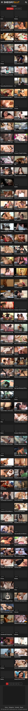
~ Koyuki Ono (4, 298)
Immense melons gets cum (7, 97)
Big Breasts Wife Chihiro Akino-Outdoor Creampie (20, 545)
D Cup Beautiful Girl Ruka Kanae (7, 522)
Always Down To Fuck (19, 679)
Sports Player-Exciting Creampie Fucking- (20, 410)
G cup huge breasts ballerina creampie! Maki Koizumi (7, 343)
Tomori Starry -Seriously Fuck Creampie (7, 410)
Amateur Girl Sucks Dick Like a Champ (20, 309)
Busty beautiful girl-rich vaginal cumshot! (20, 119)
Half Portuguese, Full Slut (7, 74)
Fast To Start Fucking (19, 556)
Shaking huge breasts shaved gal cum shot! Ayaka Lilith (7, 645)
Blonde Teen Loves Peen (6, 600)
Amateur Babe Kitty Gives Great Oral (20, 433)
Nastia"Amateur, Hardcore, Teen (20, 242)
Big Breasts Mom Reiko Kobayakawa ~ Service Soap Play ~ (7, 466)
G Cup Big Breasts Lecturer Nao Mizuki (7, 365)
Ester (2, 18)
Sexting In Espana (18, 231)
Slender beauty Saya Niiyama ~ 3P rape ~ (7, 354)
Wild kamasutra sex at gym (7, 388)
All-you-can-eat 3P (5, 377)
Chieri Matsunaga (18, 500)
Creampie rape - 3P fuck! (20, 489)
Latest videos (18, 8)
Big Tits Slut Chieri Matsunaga (20, 41)
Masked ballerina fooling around (20, 377)
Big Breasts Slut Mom (6, 130)
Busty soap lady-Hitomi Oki (20, 321)
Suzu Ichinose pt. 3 (19, 63)
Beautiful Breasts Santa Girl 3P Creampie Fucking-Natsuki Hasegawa (7, 242)
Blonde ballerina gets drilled (7, 198)
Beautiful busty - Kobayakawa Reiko (20, 52)
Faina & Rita (3, 489)
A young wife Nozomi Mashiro (7, 41)
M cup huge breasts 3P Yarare (7, 209)
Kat (1, 186)
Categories (11, 707)
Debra (2, 433)
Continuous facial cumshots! (20, 142)
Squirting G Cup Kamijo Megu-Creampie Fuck (20, 265)
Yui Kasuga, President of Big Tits (7, 500)
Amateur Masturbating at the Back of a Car (20, 444)
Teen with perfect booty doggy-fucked (7, 86)
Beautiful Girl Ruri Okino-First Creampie (20, 522)
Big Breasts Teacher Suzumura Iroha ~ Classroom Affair (20, 97)
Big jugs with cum (5, 220)
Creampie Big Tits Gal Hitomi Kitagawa (20, 365)
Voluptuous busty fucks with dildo (7, 253)
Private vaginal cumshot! (20, 209)
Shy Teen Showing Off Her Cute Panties (20, 388)
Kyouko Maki (17, 656)
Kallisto (16, 634)
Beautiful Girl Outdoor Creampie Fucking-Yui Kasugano (7, 153)
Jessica (16, 354)
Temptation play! (18, 287)
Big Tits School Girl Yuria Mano (7, 556)
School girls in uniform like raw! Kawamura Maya (7, 477)
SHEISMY (7, 2)
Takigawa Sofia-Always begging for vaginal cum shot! (7, 265)
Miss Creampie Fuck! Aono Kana (20, 343)
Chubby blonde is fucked (7, 108)
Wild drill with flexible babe (20, 645)
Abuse (21, 707)
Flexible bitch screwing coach (20, 332)
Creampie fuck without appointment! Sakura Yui (7, 332)
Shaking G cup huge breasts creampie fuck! (20, 600)
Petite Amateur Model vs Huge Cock (7, 231)
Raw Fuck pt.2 (17, 220)
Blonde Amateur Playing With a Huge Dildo (7, 52)
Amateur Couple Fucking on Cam (20, 153)
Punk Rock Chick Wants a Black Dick (7, 511)
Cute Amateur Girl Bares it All (20, 533)
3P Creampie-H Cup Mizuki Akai (7, 175)
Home (6, 707)
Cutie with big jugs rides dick (20, 466)
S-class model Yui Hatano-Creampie (7, 321)
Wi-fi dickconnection (19, 130)
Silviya (2, 63)
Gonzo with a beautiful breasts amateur (20, 668)
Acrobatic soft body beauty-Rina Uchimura (20, 298)
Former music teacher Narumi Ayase (20, 421)
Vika (2, 421)
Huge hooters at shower (6, 119)
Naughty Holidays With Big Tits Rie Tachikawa (20, 477)
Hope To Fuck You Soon (20, 175)
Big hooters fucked (5, 545)
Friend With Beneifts (5, 399)
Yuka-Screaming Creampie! (7, 612)
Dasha (15, 186)
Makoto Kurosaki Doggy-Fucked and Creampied (20, 623)
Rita (1, 623)
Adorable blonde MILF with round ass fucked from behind (7, 30)
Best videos (10, 8)
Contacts (17, 707)
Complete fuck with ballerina (20, 276)
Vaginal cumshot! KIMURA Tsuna (7, 276)
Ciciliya (16, 108)
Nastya (16, 18)
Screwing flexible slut (6, 656)
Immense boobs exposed (20, 30)
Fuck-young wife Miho (19, 511)
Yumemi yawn (17, 567)
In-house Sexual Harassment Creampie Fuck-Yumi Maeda (20, 253)
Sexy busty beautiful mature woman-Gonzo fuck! (7, 533)
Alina (15, 589)
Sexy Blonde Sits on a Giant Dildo (20, 455)
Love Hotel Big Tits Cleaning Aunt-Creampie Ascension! (7, 444)
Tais (2, 287)
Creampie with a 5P (5, 589)
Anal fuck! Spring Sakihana (20, 198)
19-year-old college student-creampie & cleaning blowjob (7, 567)
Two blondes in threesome (7, 309)
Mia (15, 164)
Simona (16, 612)
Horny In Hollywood (19, 74)
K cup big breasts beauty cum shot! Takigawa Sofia (7, 164)
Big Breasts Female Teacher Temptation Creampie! (7, 142)
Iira (15, 86)
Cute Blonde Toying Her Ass (7, 634)
